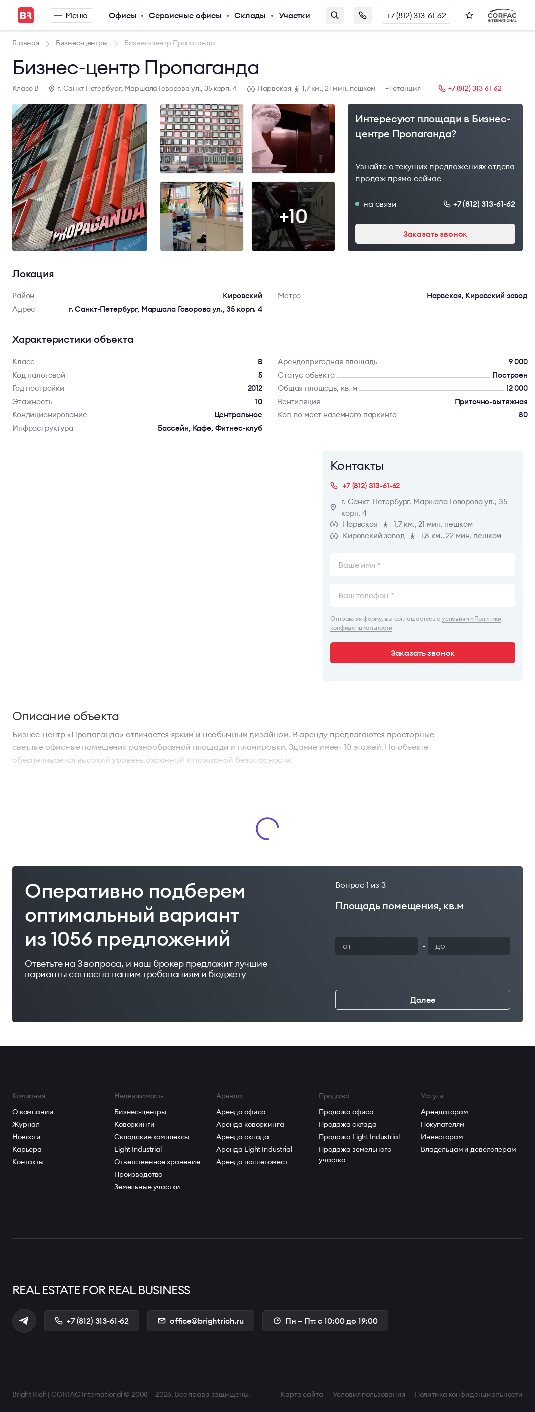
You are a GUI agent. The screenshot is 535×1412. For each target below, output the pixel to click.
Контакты (28, 1161)
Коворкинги (134, 1124)
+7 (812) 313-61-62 (416, 15)
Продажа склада (348, 1124)
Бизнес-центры (140, 1111)
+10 (293, 216)
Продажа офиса (346, 1111)
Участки (294, 15)
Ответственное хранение (157, 1161)
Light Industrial (138, 1149)
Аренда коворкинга (250, 1124)
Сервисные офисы (185, 15)
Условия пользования (369, 1394)
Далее (422, 1000)
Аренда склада (242, 1136)
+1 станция (403, 88)
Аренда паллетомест (251, 1161)
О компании (33, 1111)
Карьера (27, 1149)
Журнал (26, 1124)
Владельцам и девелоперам (468, 1149)
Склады (250, 15)
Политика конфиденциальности (469, 1394)
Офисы (122, 15)
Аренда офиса (241, 1111)
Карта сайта (302, 1394)
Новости (26, 1136)
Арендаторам (444, 1111)
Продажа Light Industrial (359, 1136)
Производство (138, 1174)
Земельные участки (147, 1186)
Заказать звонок (363, 15)
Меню (71, 15)
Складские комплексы (151, 1136)
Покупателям (442, 1124)
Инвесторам (442, 1136)
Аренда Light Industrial (254, 1149)
